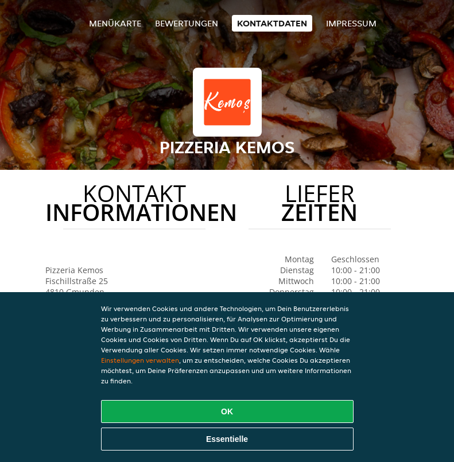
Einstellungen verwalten (140, 360)
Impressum (351, 23)
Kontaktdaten (272, 23)
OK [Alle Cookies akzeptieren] (227, 411)
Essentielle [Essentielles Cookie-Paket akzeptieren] (227, 439)
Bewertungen (186, 23)
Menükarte (115, 23)
